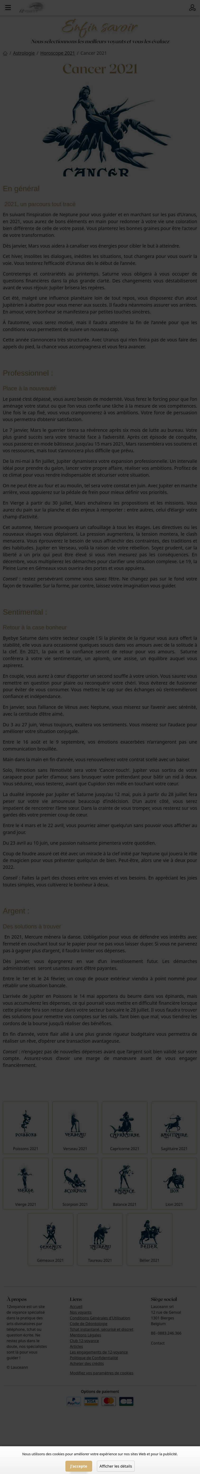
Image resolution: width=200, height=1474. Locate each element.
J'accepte (78, 1466)
